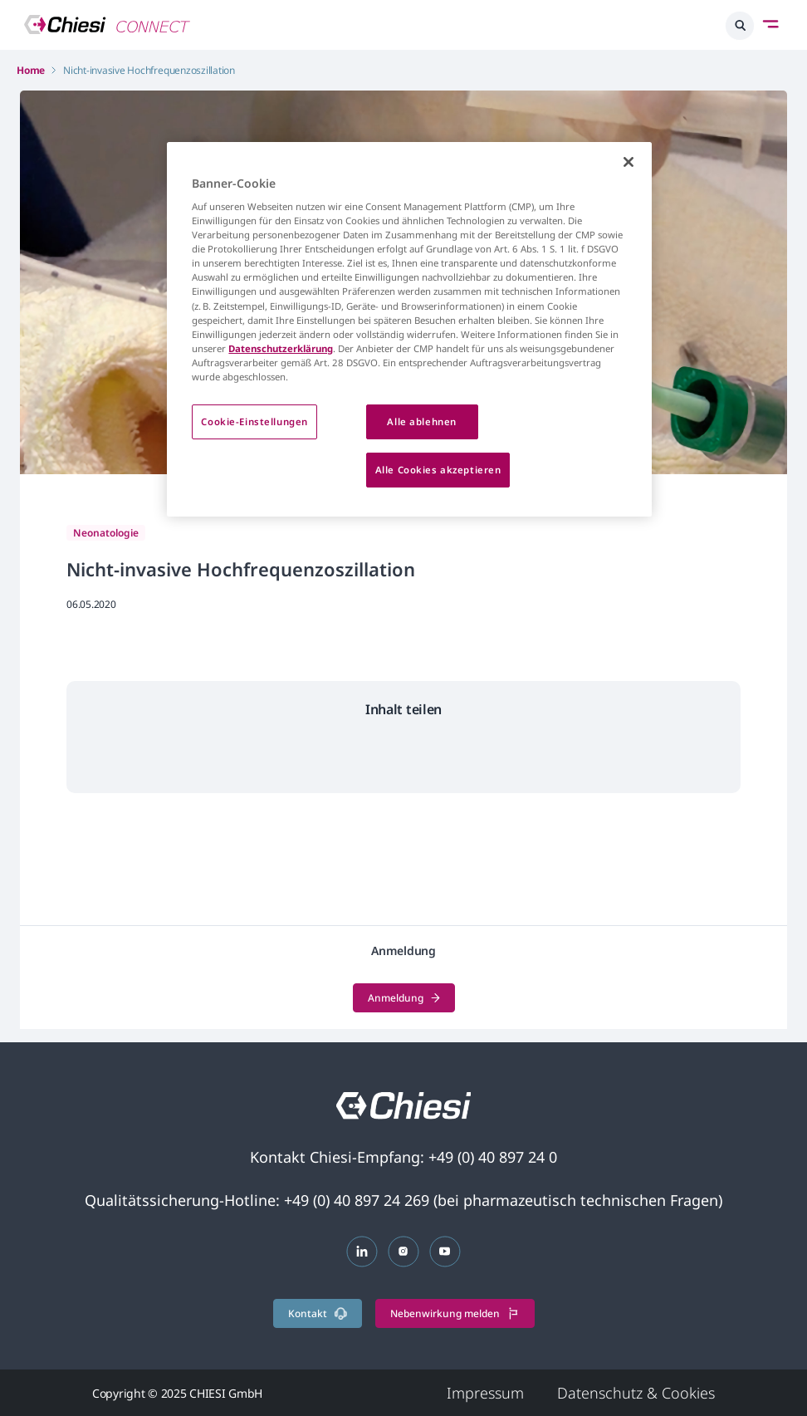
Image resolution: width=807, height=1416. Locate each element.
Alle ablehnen (421, 421)
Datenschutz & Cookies (636, 1393)
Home (31, 70)
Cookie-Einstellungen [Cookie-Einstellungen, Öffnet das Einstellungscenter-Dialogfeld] (254, 421)
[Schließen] (628, 162)
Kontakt (317, 1313)
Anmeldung (404, 998)
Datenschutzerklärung (280, 348)
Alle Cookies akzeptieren (438, 469)
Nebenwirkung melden (455, 1313)
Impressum (485, 1393)
